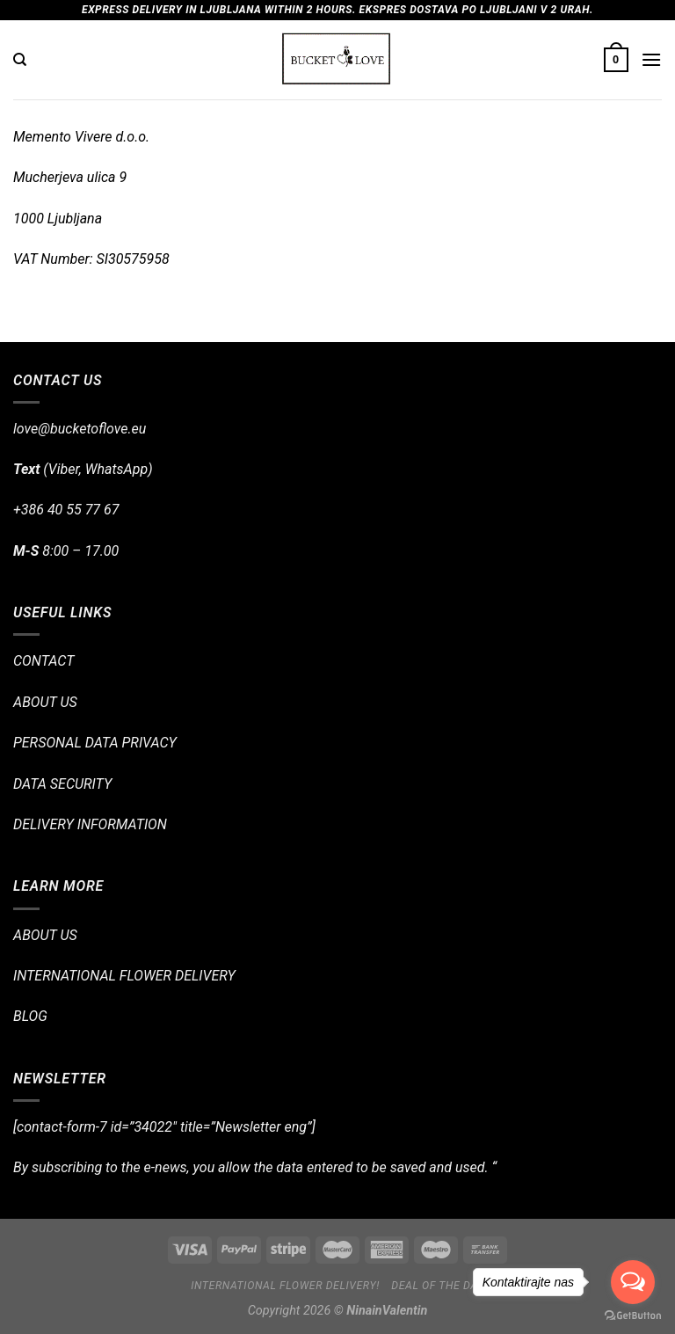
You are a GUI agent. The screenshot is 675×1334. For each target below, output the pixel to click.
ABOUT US (45, 702)
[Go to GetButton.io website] (633, 1316)
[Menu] (651, 59)
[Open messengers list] (633, 1282)
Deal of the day (437, 1285)
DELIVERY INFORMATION (90, 824)
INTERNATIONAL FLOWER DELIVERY (124, 975)
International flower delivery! (285, 1285)
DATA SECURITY (62, 784)
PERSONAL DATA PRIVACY (95, 742)
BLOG (30, 1016)
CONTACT (43, 660)
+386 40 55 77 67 (66, 509)
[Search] (19, 60)
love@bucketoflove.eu (79, 428)
